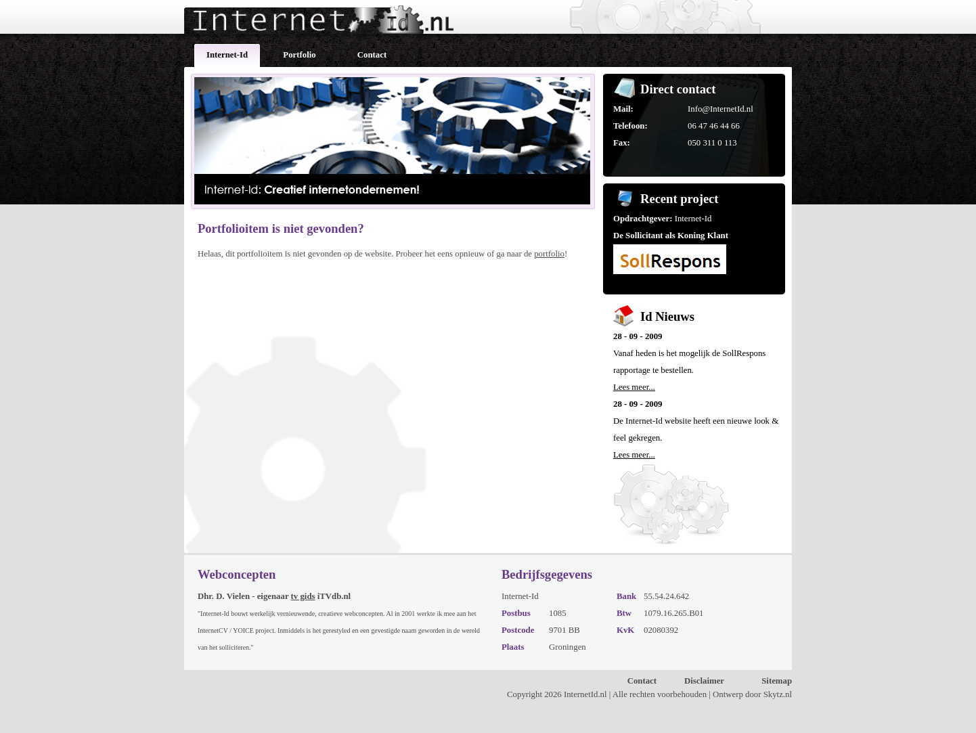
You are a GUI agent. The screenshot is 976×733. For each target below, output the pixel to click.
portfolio (549, 254)
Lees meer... (634, 387)
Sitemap (776, 681)
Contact (371, 55)
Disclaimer (704, 681)
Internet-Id (227, 55)
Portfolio (299, 55)
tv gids (303, 596)
